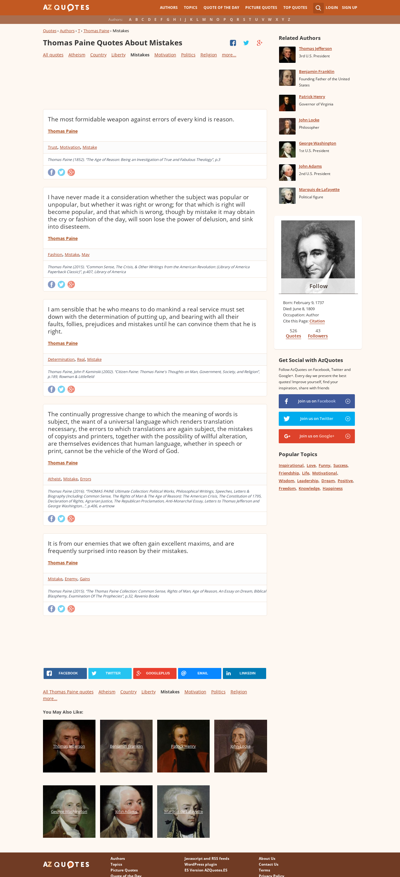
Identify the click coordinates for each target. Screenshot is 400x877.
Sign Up (349, 7)
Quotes (49, 30)
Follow (318, 286)
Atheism (76, 55)
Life (305, 473)
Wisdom (286, 480)
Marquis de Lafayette (319, 189)
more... (229, 55)
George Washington (317, 143)
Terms (264, 870)
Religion (208, 55)
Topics (190, 7)
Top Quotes (295, 7)
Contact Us (268, 864)
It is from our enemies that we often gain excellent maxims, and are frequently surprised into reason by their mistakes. (141, 547)
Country (98, 55)
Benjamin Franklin (316, 71)
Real (81, 359)
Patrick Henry (312, 96)
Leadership (307, 480)
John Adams (310, 166)
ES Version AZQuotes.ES (205, 870)
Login (332, 7)
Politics (188, 55)
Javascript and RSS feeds (206, 858)
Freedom (287, 488)
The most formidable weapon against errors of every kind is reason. (141, 119)
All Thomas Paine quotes (68, 692)
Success (340, 465)
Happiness (333, 488)
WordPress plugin (200, 864)
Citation (317, 321)
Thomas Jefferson (315, 48)
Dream (328, 480)
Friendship (289, 473)
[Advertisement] (154, 83)
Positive (345, 480)
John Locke (309, 120)
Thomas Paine (96, 30)
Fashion (55, 254)
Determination (61, 359)
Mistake (90, 147)
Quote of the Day (221, 7)
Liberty (118, 55)
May (86, 254)
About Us (267, 858)
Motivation (165, 55)
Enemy (71, 578)
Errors (85, 479)
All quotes (53, 55)
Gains (85, 578)
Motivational (324, 473)
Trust (52, 147)
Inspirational (291, 465)
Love (311, 465)
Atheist (54, 479)
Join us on (317, 401)
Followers (318, 336)
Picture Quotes (261, 7)
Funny (324, 465)
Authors (169, 7)
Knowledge (309, 488)
